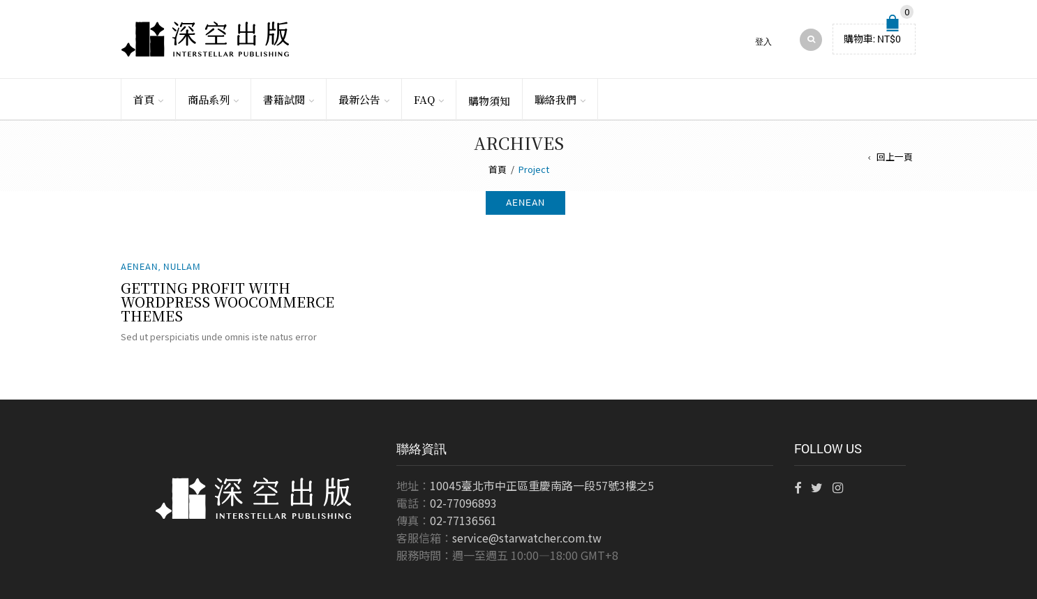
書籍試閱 (284, 99)
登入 (763, 41)
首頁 (143, 99)
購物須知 (489, 100)
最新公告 (359, 99)
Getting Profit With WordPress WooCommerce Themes (227, 302)
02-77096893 (463, 502)
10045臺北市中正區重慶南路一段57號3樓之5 (542, 485)
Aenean (139, 266)
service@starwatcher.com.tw (527, 537)
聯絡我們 (555, 99)
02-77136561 (463, 520)
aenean (525, 202)
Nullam (182, 266)
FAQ (424, 99)
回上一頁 (894, 156)
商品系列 (209, 99)
